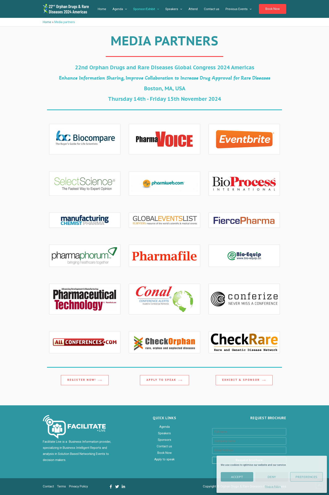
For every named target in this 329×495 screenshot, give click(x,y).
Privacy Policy (273, 486)
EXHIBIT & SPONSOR (244, 380)
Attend (193, 9)
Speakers (173, 9)
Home (102, 9)
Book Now (164, 453)
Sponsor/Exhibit (146, 9)
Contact (48, 486)
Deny (272, 477)
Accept (237, 477)
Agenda (119, 9)
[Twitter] (117, 486)
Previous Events (239, 9)
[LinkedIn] (123, 486)
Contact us (211, 9)
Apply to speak (164, 380)
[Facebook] (111, 486)
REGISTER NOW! (84, 380)
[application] (125, 9)
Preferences (306, 477)
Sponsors (164, 440)
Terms (61, 486)
